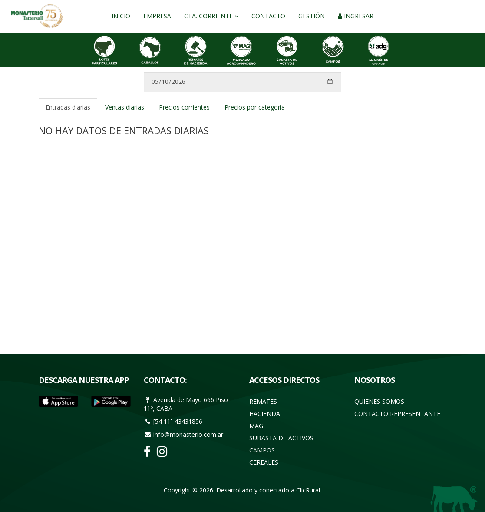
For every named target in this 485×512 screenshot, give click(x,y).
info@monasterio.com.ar (188, 434)
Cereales (263, 462)
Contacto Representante (397, 413)
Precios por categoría (254, 107)
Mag (256, 426)
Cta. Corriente (211, 16)
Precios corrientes (184, 107)
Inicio (121, 16)
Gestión (311, 16)
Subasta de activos (281, 438)
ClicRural (308, 490)
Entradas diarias (68, 107)
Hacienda (264, 413)
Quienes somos (379, 401)
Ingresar (355, 16)
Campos (262, 450)
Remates (263, 401)
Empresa (157, 16)
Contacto (268, 16)
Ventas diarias (124, 107)
